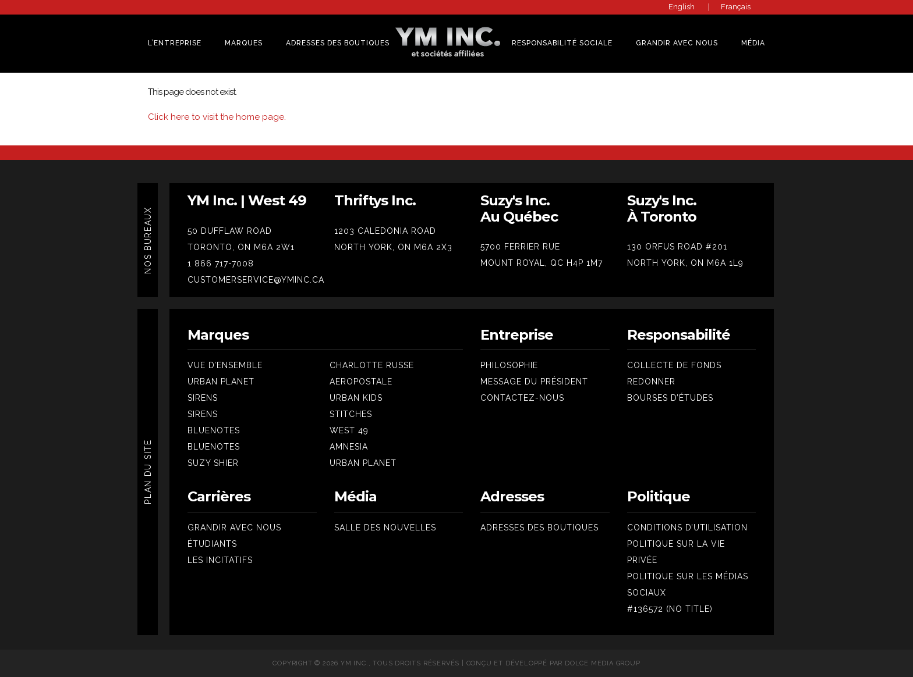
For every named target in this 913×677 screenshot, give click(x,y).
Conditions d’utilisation (687, 527)
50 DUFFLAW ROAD (229, 231)
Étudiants (212, 543)
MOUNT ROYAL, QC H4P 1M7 (541, 263)
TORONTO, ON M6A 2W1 (241, 247)
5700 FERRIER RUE (520, 246)
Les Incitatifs (220, 560)
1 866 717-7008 (220, 263)
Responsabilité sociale (562, 43)
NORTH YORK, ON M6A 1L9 (685, 263)
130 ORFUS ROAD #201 (677, 246)
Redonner (651, 381)
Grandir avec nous (234, 527)
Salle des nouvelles (385, 527)
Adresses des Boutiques (338, 43)
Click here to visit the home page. (217, 117)
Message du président (534, 381)
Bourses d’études (670, 397)
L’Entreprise (174, 43)
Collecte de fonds (674, 365)
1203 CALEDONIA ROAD (385, 231)
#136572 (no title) (670, 609)
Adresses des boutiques (539, 527)
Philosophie (509, 365)
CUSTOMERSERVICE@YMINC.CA (255, 279)
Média (753, 43)
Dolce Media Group (602, 663)
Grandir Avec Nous (677, 43)
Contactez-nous (522, 397)
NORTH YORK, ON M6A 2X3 (393, 247)
